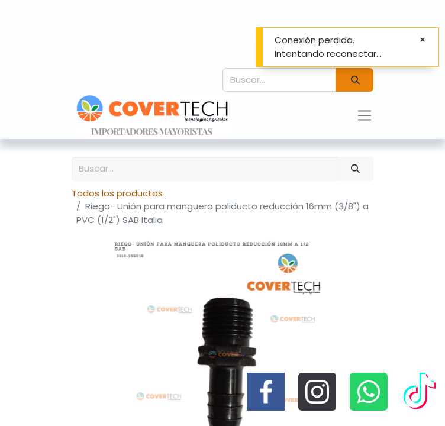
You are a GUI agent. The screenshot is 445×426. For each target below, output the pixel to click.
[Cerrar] (422, 40)
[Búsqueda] (354, 80)
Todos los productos (117, 193)
